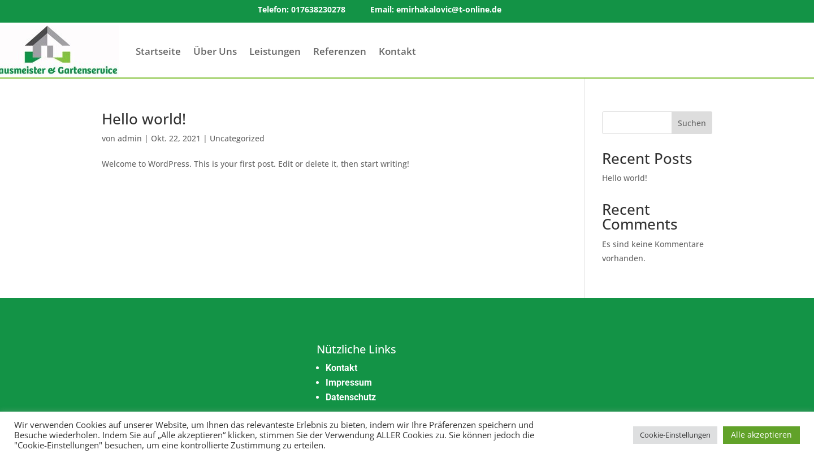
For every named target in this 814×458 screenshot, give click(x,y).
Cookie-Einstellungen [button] (675, 435)
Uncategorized (237, 138)
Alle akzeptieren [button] (761, 434)
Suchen (692, 123)
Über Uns (215, 51)
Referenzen (339, 51)
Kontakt (397, 51)
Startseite (158, 51)
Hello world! (144, 119)
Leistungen (275, 51)
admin (130, 138)
